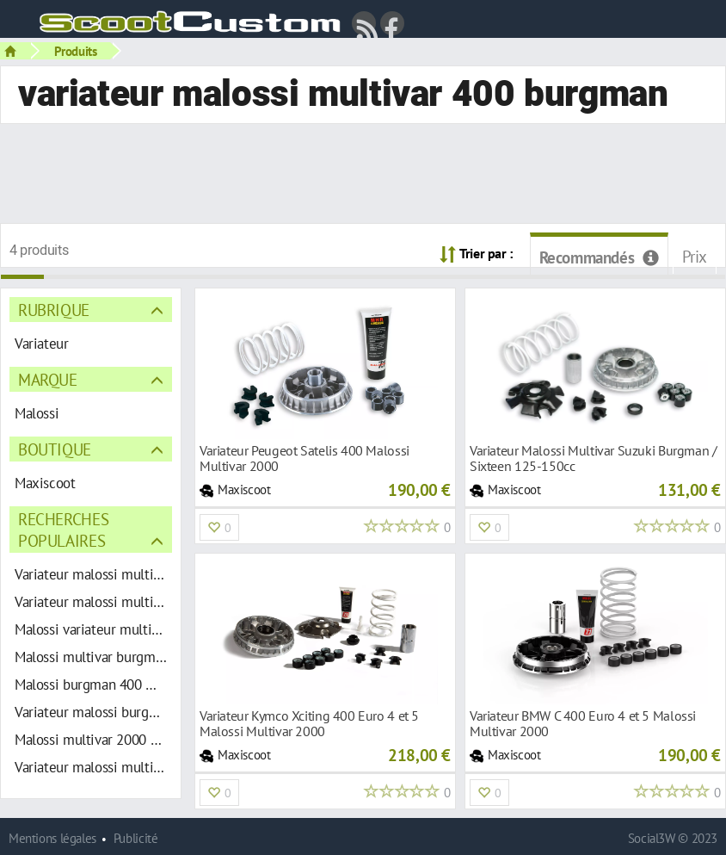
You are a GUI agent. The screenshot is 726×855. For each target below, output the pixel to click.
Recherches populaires (63, 529)
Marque (47, 379)
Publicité (136, 838)
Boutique (54, 449)
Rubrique (53, 309)
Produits (75, 50)
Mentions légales (52, 838)
